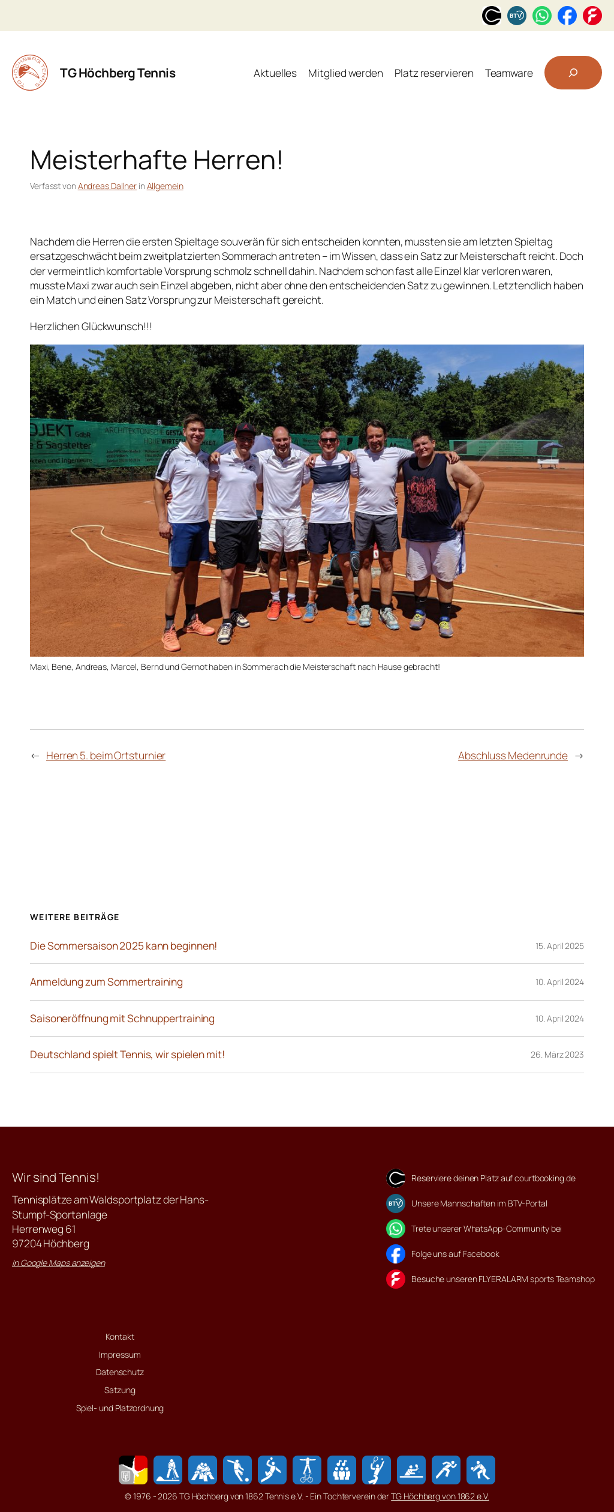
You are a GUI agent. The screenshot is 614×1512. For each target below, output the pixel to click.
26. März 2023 (557, 1054)
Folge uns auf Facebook (455, 1253)
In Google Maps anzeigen (58, 1262)
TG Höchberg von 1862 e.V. (440, 1496)
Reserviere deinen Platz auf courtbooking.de (493, 1178)
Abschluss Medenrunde (513, 755)
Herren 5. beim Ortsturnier (105, 755)
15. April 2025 (559, 945)
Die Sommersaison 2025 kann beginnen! (123, 946)
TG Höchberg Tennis (117, 72)
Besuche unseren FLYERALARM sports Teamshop (503, 1279)
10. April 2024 (559, 981)
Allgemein (165, 185)
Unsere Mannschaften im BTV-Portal (479, 1203)
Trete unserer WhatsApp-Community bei (486, 1228)
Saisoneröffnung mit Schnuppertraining (122, 1019)
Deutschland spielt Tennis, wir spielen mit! (127, 1055)
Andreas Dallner (107, 185)
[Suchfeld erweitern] (573, 72)
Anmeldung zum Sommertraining (106, 982)
